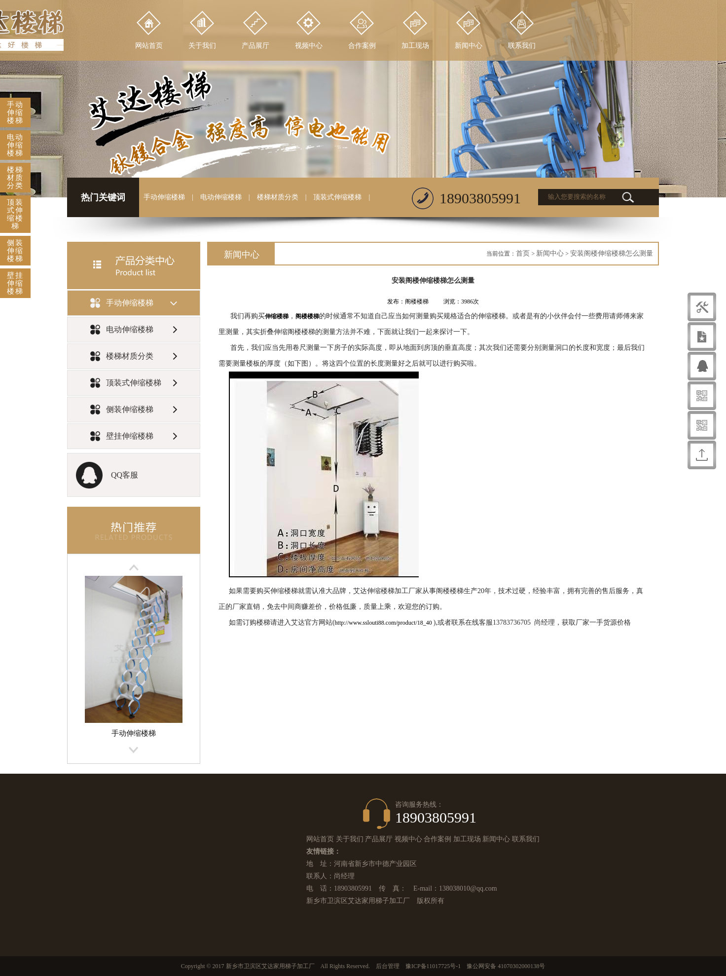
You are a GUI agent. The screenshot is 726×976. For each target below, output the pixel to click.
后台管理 (387, 966)
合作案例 (437, 839)
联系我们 (526, 839)
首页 (523, 253)
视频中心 (408, 839)
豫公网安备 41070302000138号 (506, 966)
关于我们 (349, 839)
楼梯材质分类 (277, 197)
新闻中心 (550, 253)
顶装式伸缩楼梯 (337, 197)
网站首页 (320, 839)
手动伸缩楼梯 (164, 197)
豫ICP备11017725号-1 (433, 966)
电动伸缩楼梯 (221, 197)
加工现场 (467, 839)
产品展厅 (379, 839)
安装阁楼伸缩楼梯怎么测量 (611, 253)
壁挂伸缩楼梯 (15, 283)
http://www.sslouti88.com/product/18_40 (384, 622)
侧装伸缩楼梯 (15, 251)
